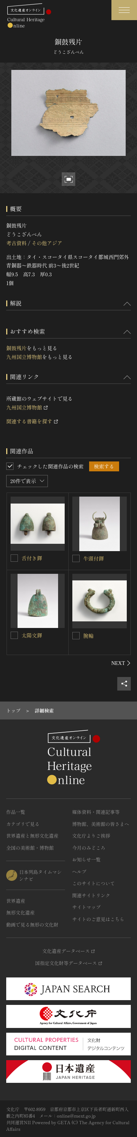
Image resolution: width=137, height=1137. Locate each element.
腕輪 (88, 635)
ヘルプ (79, 871)
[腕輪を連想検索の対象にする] (76, 635)
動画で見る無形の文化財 (32, 924)
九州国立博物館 (24, 356)
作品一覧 (15, 811)
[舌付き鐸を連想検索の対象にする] (14, 558)
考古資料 (16, 243)
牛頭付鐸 (93, 558)
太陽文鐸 (32, 635)
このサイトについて (93, 883)
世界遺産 (15, 900)
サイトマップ (86, 907)
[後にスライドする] (121, 663)
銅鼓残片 (16, 348)
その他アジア (46, 243)
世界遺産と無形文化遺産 (32, 835)
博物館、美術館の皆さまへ (100, 823)
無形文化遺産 (20, 912)
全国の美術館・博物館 (30, 847)
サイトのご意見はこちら (98, 919)
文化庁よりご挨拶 (91, 835)
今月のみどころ (89, 847)
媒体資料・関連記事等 (96, 811)
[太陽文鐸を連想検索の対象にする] (14, 635)
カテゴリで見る (22, 823)
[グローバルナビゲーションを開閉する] (124, 10)
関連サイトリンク (91, 895)
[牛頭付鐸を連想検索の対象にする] (76, 558)
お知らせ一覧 (86, 859)
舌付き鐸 (32, 558)
